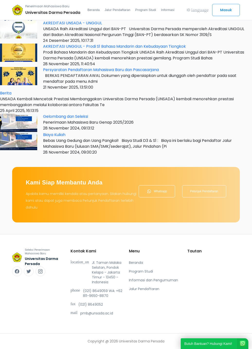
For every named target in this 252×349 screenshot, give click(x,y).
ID (198, 10)
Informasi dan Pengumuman (153, 280)
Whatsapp (157, 191)
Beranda (93, 10)
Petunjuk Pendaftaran (204, 191)
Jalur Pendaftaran (117, 10)
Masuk (226, 10)
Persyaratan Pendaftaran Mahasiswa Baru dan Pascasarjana (101, 70)
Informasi (167, 10)
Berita (5, 93)
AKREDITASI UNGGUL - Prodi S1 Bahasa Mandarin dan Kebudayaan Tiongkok (114, 46)
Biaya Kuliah (54, 135)
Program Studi (145, 10)
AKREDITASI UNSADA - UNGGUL (72, 23)
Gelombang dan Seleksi (65, 116)
